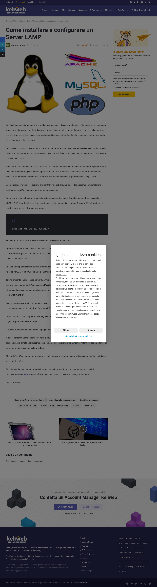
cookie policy (61, 275)
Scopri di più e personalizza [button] (78, 336)
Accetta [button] (91, 330)
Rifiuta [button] (66, 330)
